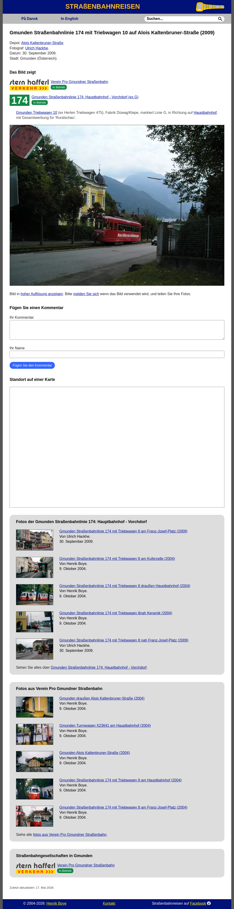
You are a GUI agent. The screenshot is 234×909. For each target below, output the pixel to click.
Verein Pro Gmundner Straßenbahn (79, 82)
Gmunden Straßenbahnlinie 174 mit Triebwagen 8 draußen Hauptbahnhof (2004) (124, 586)
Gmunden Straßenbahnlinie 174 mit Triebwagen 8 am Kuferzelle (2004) (117, 559)
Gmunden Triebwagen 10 (36, 113)
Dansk (29, 19)
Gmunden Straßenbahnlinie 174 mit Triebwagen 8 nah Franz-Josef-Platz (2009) (124, 640)
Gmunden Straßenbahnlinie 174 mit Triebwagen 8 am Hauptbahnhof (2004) (120, 780)
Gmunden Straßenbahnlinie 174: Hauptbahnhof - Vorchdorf (98, 667)
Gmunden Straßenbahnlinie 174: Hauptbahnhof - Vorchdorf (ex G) (85, 97)
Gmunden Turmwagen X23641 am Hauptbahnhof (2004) (105, 725)
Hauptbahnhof (205, 113)
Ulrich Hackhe (36, 48)
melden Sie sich (86, 294)
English (69, 19)
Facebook (198, 903)
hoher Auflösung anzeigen (42, 294)
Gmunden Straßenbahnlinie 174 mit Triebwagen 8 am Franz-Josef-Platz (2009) (123, 531)
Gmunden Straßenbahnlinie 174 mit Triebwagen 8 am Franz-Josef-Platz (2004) (123, 807)
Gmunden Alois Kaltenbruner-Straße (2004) (94, 753)
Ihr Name (117, 352)
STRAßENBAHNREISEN (102, 6)
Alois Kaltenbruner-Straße (42, 43)
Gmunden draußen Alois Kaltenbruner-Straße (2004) (102, 698)
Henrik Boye (56, 903)
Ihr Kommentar (117, 327)
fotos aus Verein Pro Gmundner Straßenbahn (69, 835)
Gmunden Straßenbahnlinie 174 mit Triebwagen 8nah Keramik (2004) (115, 613)
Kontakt (109, 903)
